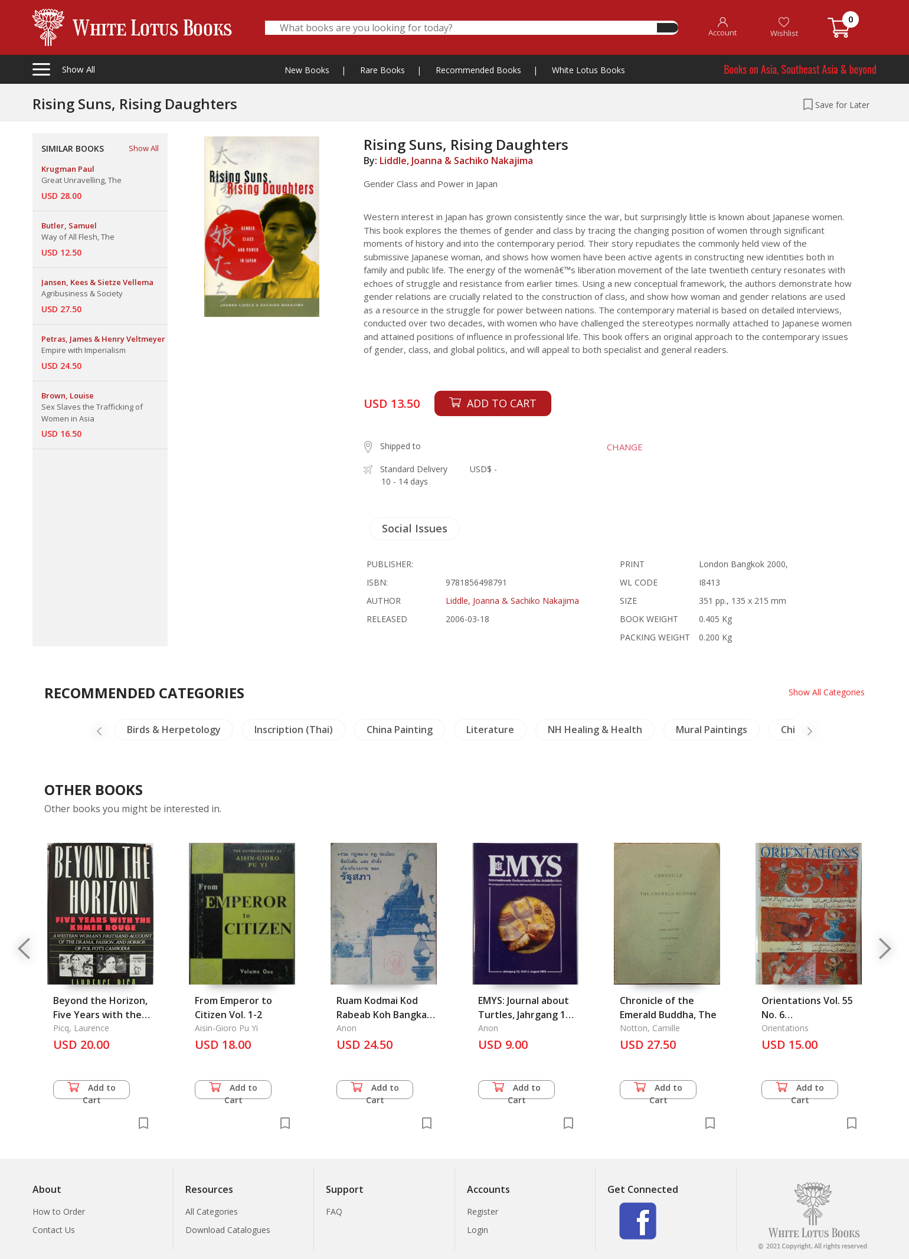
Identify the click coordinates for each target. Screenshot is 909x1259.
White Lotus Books (588, 70)
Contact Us (53, 1229)
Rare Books (382, 70)
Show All (144, 148)
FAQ (334, 1211)
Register (482, 1211)
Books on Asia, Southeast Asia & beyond (800, 69)
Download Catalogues (227, 1229)
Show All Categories (827, 692)
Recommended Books (478, 70)
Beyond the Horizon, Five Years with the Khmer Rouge (100, 1014)
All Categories (211, 1211)
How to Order (58, 1211)
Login (477, 1229)
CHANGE (624, 447)
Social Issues (414, 528)
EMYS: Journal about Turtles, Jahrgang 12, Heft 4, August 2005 (525, 1014)
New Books (307, 70)
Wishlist (784, 27)
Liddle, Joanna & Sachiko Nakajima (456, 160)
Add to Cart (91, 1090)
